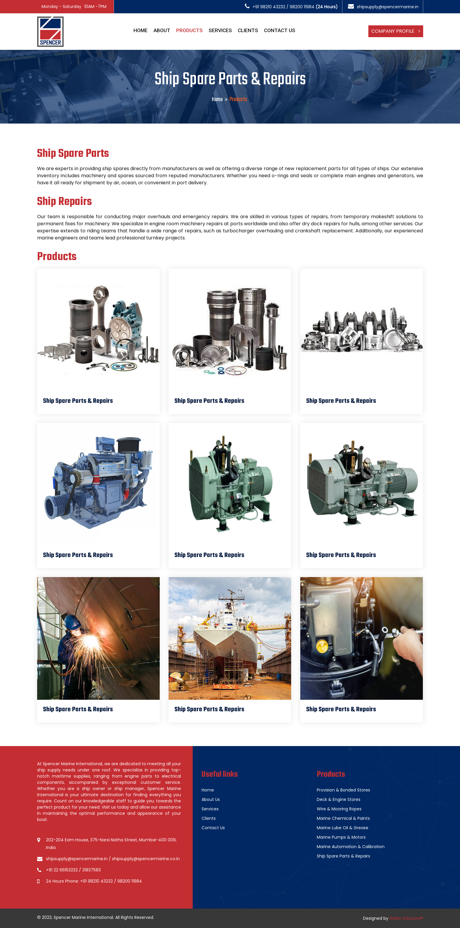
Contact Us (279, 30)
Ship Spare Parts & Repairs (343, 856)
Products (189, 30)
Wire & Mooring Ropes (339, 809)
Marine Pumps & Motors (341, 837)
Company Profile (395, 31)
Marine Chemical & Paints (343, 818)
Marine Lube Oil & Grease (342, 828)
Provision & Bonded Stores (343, 790)
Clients (248, 30)
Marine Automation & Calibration (351, 847)
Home (140, 30)
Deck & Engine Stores (338, 799)
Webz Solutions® (406, 918)
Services (220, 30)
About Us (211, 799)
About (162, 30)
